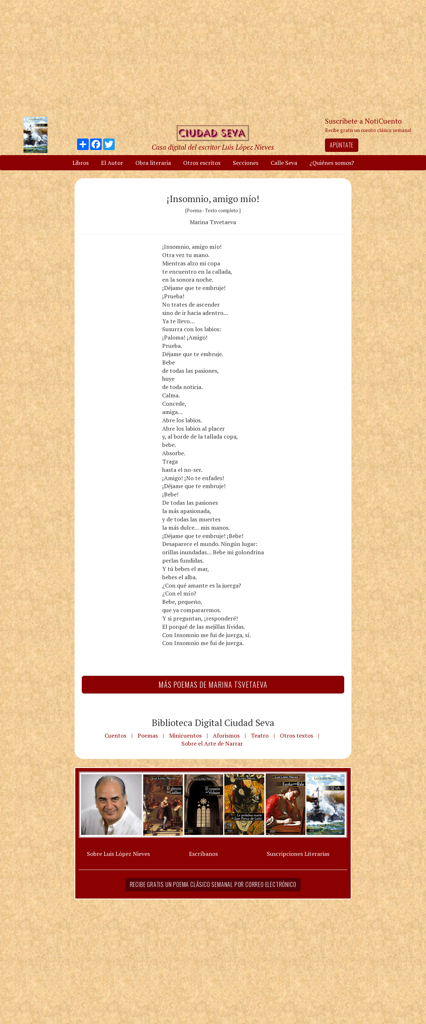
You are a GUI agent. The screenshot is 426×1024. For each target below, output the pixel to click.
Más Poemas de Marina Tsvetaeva (213, 684)
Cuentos (115, 735)
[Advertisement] (213, 57)
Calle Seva (284, 163)
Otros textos (296, 735)
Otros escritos (201, 163)
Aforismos (226, 735)
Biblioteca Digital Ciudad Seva (213, 722)
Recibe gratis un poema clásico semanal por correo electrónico (213, 884)
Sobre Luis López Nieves (118, 854)
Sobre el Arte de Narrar (212, 743)
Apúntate (342, 145)
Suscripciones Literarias (298, 854)
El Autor (112, 163)
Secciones (245, 163)
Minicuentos (185, 735)
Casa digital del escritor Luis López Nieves (213, 147)
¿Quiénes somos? (331, 163)
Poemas (148, 735)
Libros (80, 163)
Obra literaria (153, 163)
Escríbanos (203, 854)
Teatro (260, 735)
